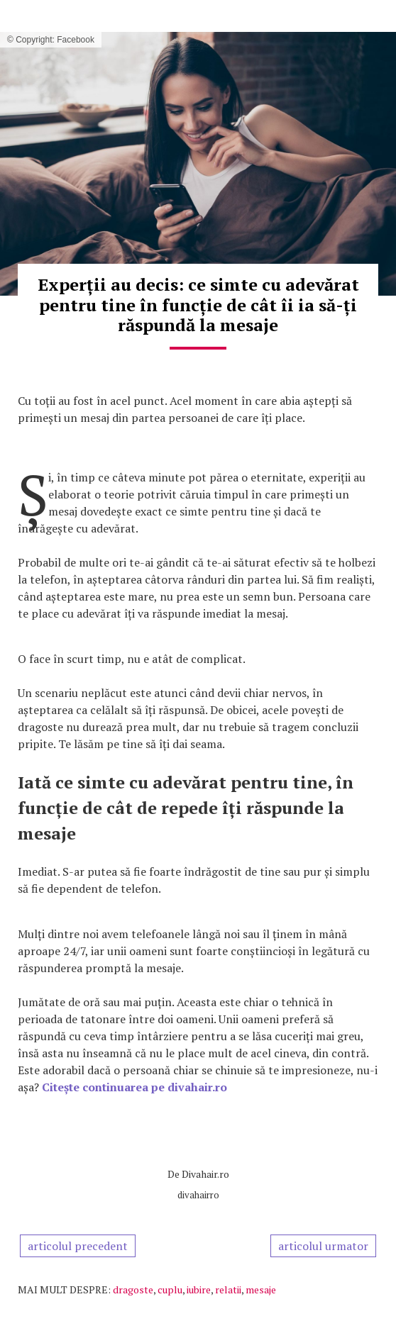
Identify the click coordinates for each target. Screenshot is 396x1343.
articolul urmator (323, 1246)
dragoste (133, 1289)
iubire (199, 1289)
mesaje (261, 1289)
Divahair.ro (205, 1174)
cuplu (170, 1289)
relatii (228, 1289)
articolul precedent (78, 1246)
